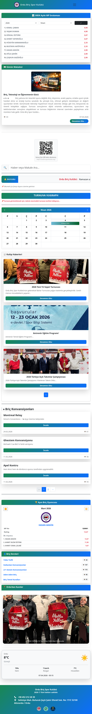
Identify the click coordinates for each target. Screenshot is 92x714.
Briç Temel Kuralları (11, 579)
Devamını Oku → (79, 121)
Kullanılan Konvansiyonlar (14, 565)
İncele (46, 425)
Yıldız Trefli (8, 560)
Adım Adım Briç (10, 574)
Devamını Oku (46, 298)
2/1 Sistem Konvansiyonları (15, 570)
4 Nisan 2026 (65, 223)
